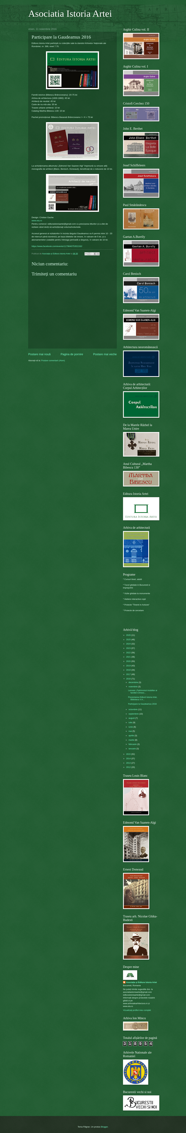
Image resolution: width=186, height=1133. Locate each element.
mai (130, 731)
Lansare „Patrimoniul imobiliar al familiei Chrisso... (142, 691)
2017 (128, 674)
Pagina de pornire (72, 354)
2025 (128, 639)
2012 (128, 767)
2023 (128, 648)
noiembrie (133, 686)
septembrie (134, 714)
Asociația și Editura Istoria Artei (141, 982)
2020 (128, 661)
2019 (128, 665)
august (132, 718)
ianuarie (132, 748)
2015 (128, 754)
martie (132, 740)
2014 (128, 758)
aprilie (132, 735)
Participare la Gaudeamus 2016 (142, 704)
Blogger (104, 1127)
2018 (128, 670)
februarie (133, 744)
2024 (128, 644)
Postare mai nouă (39, 354)
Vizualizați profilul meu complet (137, 1010)
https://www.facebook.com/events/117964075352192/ (57, 246)
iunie (131, 727)
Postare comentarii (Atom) (53, 360)
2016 (128, 679)
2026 (128, 635)
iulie (131, 722)
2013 (128, 763)
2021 (128, 657)
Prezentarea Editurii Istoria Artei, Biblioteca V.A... (142, 698)
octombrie (133, 709)
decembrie (134, 682)
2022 (128, 652)
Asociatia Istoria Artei (70, 13)
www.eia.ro (37, 220)
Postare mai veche (105, 354)
